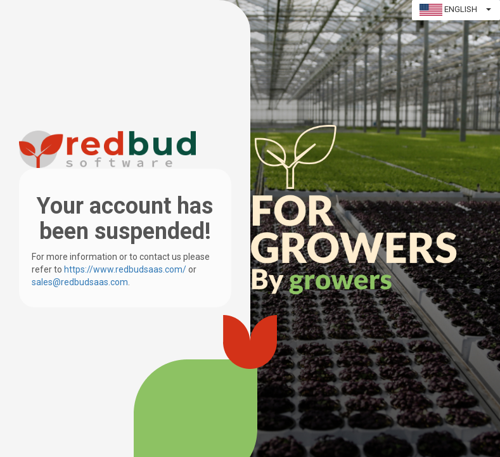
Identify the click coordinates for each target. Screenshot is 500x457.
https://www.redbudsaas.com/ (125, 269)
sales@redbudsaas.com (80, 282)
